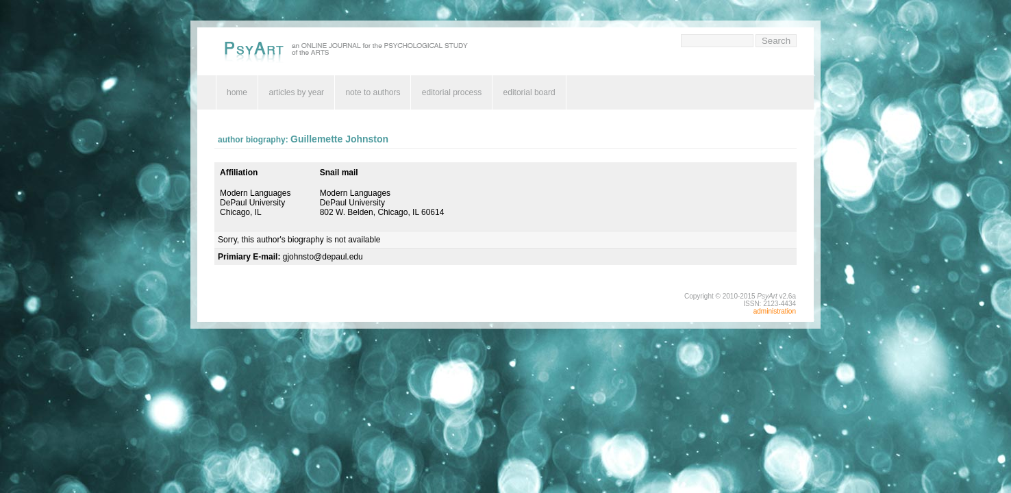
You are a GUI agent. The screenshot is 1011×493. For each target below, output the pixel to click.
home (237, 92)
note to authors (372, 92)
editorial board (529, 92)
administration (774, 311)
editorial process (452, 92)
